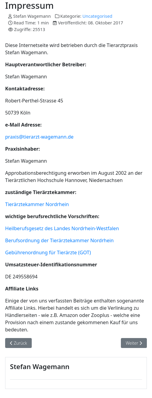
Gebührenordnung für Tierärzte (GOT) (48, 252)
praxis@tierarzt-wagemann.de (39, 136)
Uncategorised (97, 16)
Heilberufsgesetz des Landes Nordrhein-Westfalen (62, 228)
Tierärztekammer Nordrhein (37, 204)
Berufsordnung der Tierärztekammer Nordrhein (59, 240)
